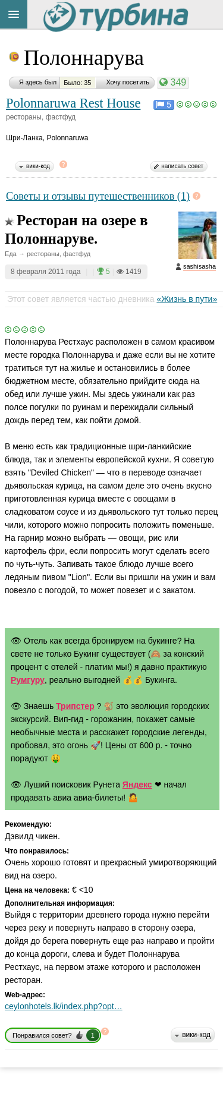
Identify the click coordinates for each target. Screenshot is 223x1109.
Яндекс (137, 784)
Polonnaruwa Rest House (73, 103)
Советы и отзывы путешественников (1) (98, 196)
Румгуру (28, 680)
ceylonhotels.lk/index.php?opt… (64, 1006)
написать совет (182, 166)
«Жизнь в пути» (186, 299)
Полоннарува (84, 58)
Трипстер (75, 706)
